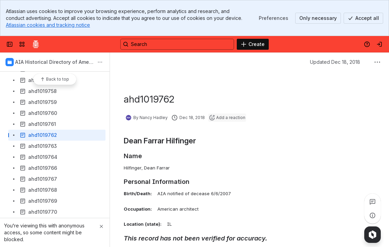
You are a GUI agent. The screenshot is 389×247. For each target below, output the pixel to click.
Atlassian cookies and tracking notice (48, 25)
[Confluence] (35, 44)
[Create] (253, 44)
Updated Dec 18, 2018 (335, 62)
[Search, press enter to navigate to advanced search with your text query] (177, 44)
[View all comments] (372, 201)
